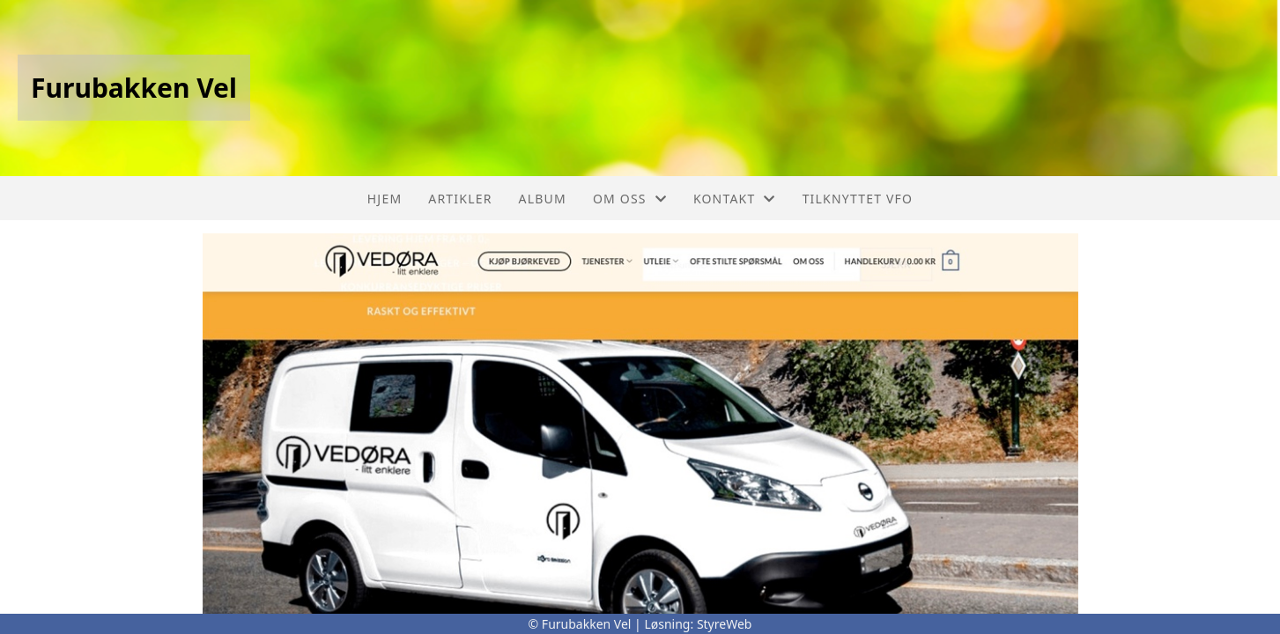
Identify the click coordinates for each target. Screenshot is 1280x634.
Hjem (384, 198)
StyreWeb (724, 624)
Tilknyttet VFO (858, 198)
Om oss (630, 198)
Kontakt (734, 198)
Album (542, 198)
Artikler (460, 198)
